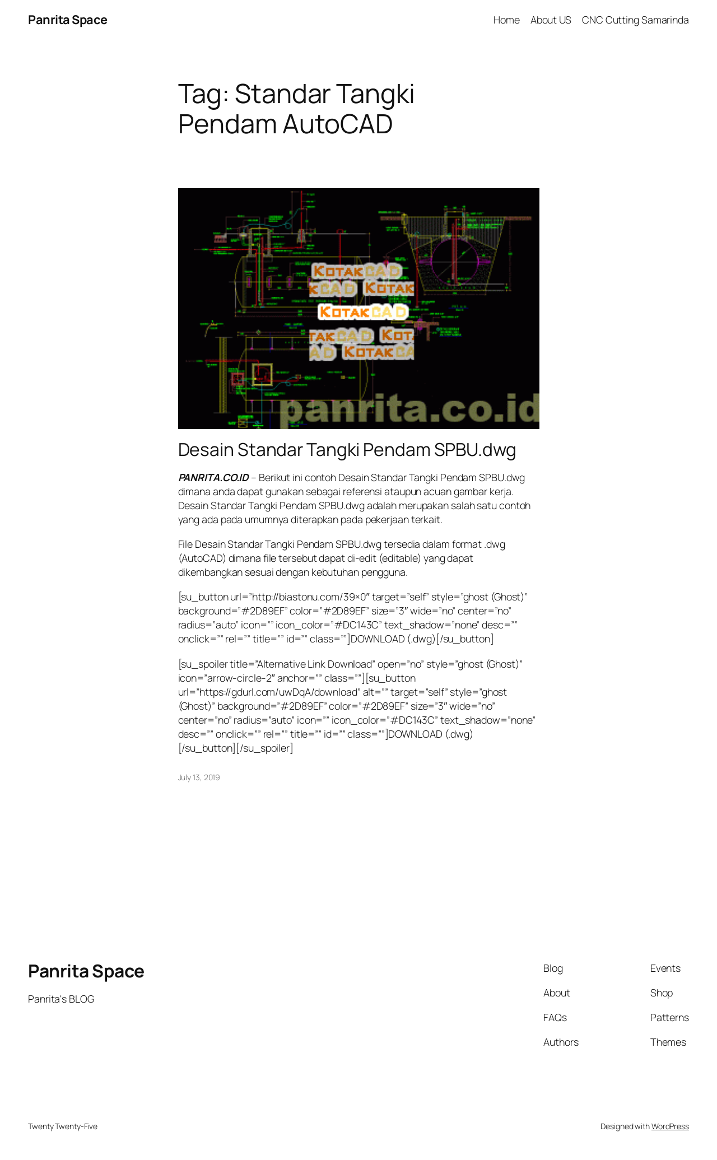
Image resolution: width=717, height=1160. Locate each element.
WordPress (670, 1126)
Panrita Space (68, 19)
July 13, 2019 (199, 777)
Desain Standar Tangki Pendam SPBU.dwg (347, 450)
